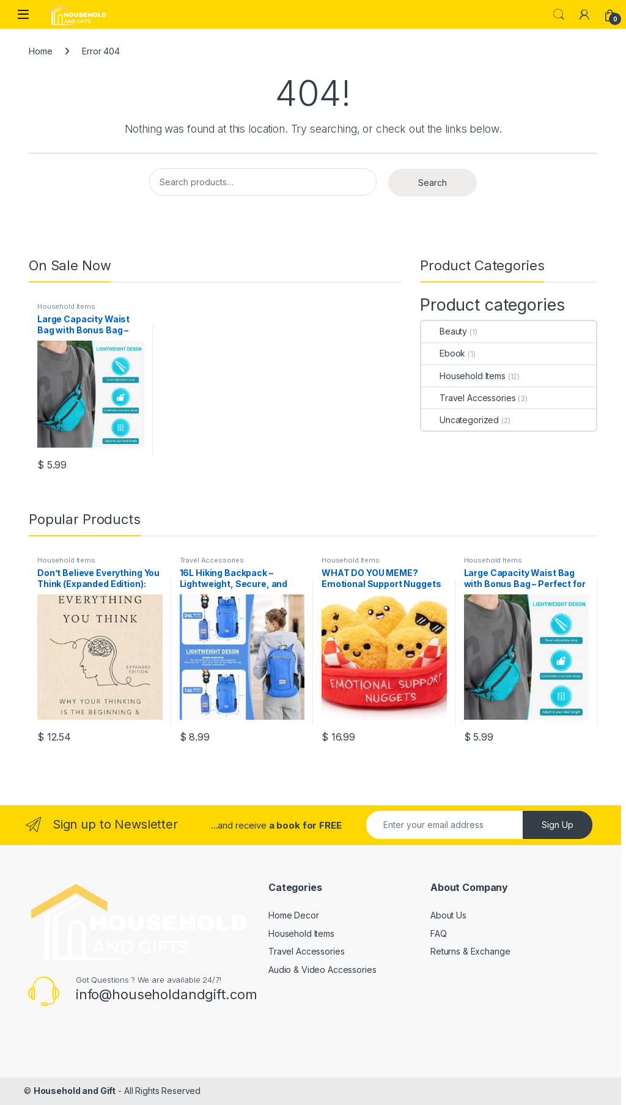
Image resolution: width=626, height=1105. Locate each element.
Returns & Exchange (470, 951)
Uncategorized (460, 420)
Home (40, 51)
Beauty (444, 331)
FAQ (438, 933)
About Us (448, 915)
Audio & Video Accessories (322, 969)
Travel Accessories (468, 398)
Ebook (443, 353)
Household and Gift (75, 1090)
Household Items (66, 306)
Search (558, 14)
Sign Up (557, 824)
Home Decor (293, 915)
